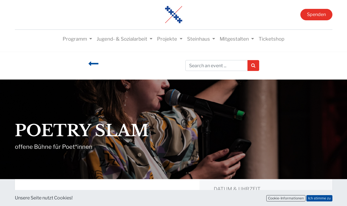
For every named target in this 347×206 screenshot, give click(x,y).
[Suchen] (253, 65)
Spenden (316, 14)
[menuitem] (271, 39)
